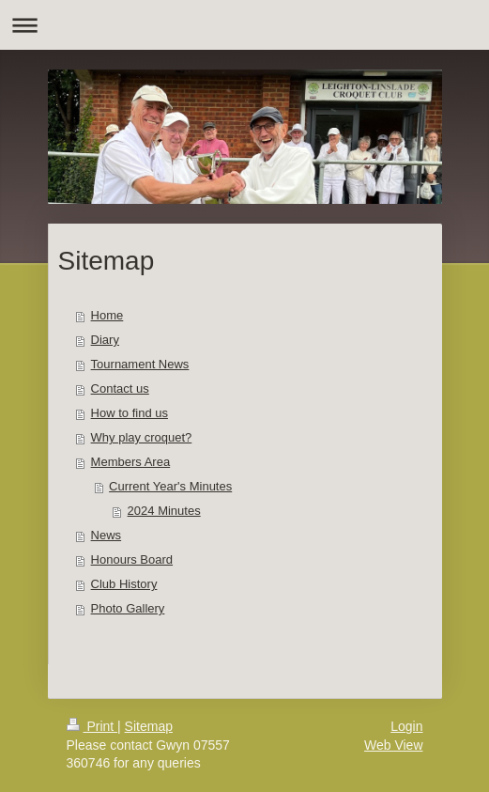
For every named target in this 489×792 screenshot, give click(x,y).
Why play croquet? (141, 437)
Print (92, 726)
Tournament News (140, 364)
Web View (393, 745)
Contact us (120, 388)
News (106, 535)
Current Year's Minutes (170, 486)
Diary (105, 340)
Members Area (131, 462)
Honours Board (132, 559)
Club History (124, 584)
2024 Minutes (164, 511)
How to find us (129, 413)
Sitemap (149, 726)
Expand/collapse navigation (244, 25)
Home (107, 315)
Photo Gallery (128, 608)
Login (406, 726)
